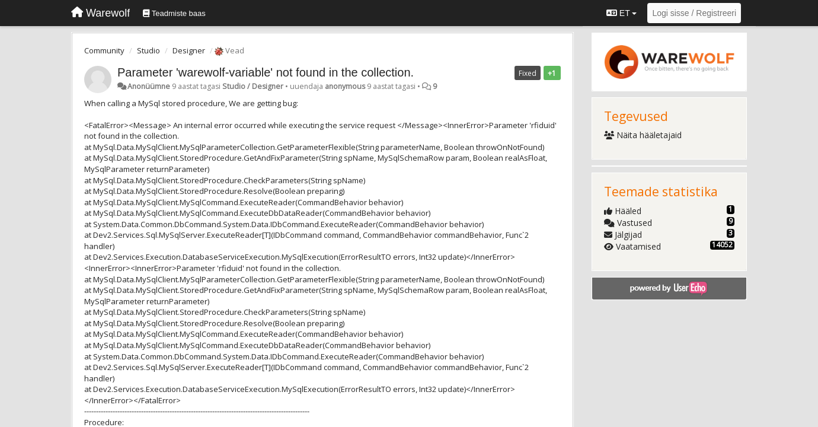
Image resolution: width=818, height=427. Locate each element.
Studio (148, 50)
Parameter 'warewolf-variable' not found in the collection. (265, 72)
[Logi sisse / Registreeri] (694, 13)
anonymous (345, 86)
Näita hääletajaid (643, 135)
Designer (188, 50)
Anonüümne (148, 86)
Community (104, 50)
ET (621, 13)
